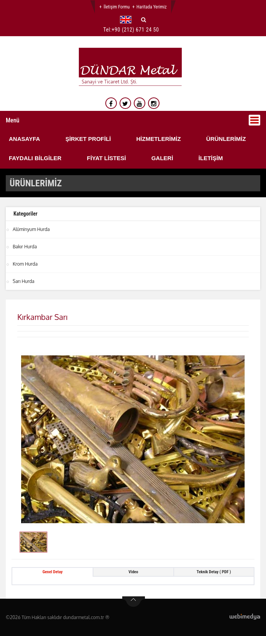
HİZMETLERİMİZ (158, 139)
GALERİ (162, 158)
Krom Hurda (25, 264)
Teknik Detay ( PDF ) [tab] (214, 571)
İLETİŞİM (210, 158)
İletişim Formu (116, 7)
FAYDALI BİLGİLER (35, 158)
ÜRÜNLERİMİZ (226, 139)
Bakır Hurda (25, 246)
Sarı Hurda (23, 281)
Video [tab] (133, 571)
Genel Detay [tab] (52, 571)
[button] (127, 19)
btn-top (133, 601)
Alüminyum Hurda (31, 229)
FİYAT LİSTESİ (106, 158)
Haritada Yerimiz (151, 7)
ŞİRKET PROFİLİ (88, 139)
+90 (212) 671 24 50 (135, 30)
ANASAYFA (24, 139)
